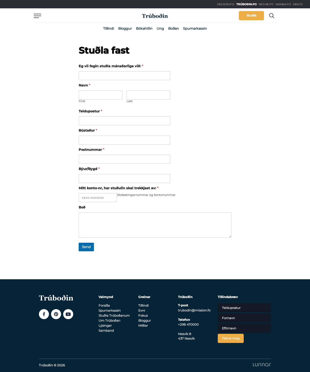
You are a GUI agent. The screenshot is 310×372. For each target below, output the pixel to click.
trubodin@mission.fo (194, 310)
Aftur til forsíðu (72, 16)
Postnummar (91, 150)
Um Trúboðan (109, 320)
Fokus (143, 315)
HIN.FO (298, 4)
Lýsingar (105, 326)
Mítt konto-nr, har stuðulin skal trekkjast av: (118, 188)
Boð (82, 207)
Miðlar (143, 326)
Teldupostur (90, 111)
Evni (141, 310)
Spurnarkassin (195, 28)
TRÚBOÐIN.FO (246, 4)
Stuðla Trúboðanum (114, 315)
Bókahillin (144, 28)
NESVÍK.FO (266, 4)
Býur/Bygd (89, 169)
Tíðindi (108, 28)
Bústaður (88, 130)
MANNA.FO (283, 4)
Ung (160, 28)
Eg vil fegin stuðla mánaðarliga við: (111, 66)
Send (86, 247)
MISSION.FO (225, 4)
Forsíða (104, 305)
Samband (106, 331)
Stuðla (251, 15)
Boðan (173, 28)
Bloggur (125, 28)
